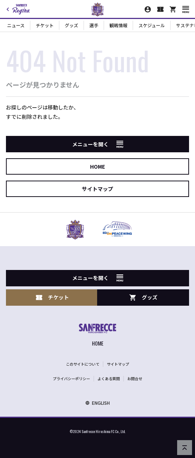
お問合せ (134, 378)
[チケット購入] (160, 9)
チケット (45, 25)
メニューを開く (97, 144)
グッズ (71, 25)
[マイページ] (147, 9)
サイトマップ (97, 189)
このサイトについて (82, 364)
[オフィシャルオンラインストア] (173, 9)
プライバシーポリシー (71, 378)
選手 (93, 25)
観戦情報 (118, 25)
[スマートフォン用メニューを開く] (185, 9)
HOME (97, 166)
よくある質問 (109, 378)
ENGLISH (97, 403)
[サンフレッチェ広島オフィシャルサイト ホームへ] (97, 336)
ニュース (16, 25)
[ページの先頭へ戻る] (184, 447)
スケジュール (151, 25)
